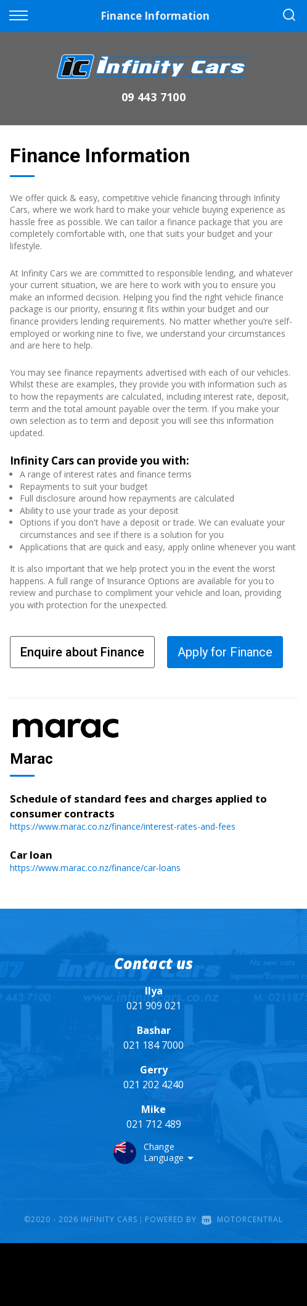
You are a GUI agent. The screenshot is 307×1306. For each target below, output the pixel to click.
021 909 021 (153, 1005)
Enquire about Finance (82, 652)
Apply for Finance (225, 652)
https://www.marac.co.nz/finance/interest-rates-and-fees (122, 826)
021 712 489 (153, 1124)
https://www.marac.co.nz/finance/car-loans (95, 868)
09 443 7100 (153, 96)
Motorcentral (242, 1219)
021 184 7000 (153, 1045)
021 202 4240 (153, 1084)
